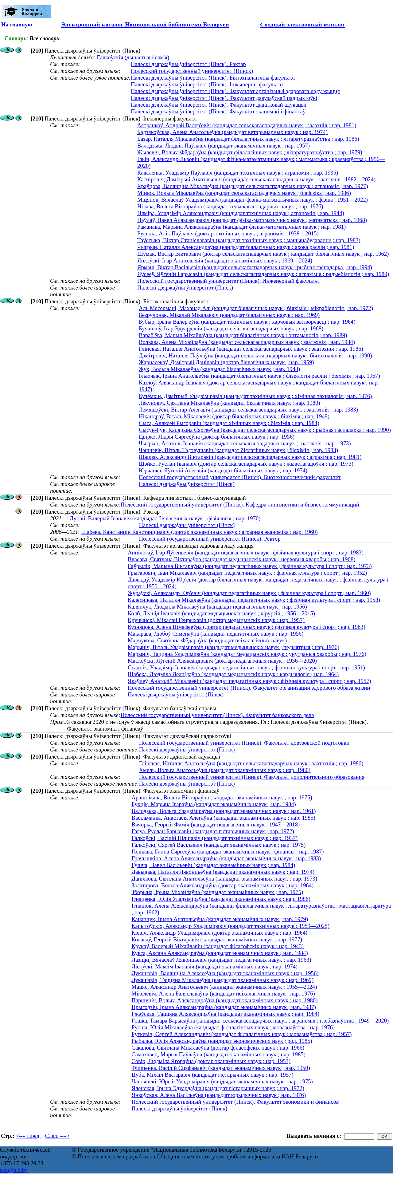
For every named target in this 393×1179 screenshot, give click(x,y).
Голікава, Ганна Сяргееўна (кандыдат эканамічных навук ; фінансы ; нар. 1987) (227, 851)
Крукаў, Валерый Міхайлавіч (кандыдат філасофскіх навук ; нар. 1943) (217, 946)
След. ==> (57, 1136)
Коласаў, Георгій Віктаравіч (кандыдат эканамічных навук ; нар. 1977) (216, 939)
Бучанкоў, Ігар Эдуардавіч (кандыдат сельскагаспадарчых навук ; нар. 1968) (231, 328)
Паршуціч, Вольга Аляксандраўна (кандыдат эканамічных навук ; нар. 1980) (224, 1000)
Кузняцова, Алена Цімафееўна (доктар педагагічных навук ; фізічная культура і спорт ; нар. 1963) (246, 627)
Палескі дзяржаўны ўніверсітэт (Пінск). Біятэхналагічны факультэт (213, 77)
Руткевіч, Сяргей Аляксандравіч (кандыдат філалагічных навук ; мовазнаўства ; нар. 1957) (241, 1034)
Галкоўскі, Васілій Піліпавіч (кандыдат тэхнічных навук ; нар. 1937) (214, 838)
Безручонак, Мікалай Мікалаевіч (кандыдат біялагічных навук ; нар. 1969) (229, 315)
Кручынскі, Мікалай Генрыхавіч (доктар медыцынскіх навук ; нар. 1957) (216, 620)
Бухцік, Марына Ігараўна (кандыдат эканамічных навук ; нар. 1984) (213, 804)
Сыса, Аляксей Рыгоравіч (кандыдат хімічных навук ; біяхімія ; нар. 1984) (229, 423)
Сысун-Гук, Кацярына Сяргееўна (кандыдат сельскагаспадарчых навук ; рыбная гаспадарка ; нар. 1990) (265, 430)
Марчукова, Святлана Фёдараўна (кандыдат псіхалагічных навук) (207, 640)
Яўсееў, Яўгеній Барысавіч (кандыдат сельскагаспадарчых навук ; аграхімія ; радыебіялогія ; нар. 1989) (263, 274)
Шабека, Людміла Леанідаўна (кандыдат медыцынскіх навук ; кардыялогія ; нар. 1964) (233, 674)
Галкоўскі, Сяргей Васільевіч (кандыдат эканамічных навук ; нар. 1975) (218, 845)
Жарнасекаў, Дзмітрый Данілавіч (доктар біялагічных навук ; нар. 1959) (226, 362)
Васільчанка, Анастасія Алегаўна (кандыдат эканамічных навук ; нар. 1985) (223, 817)
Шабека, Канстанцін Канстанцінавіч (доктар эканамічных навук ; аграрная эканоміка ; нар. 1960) (199, 532)
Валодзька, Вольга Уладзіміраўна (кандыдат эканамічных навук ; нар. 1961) (223, 811)
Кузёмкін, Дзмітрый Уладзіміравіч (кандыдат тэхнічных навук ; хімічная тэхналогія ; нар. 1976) (255, 396)
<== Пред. (28, 1136)
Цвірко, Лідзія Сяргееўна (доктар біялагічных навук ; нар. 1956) (216, 436)
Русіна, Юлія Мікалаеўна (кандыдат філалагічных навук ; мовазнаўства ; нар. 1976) (233, 1027)
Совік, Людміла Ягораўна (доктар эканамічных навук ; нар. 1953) (210, 1061)
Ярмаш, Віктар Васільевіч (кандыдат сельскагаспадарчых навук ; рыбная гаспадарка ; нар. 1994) (254, 267)
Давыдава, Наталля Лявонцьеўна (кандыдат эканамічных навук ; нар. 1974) (222, 872)
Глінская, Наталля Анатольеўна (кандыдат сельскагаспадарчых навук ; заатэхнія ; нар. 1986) (251, 348)
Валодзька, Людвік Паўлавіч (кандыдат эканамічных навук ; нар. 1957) (223, 145)
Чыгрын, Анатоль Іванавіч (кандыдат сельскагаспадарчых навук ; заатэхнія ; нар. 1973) (245, 443)
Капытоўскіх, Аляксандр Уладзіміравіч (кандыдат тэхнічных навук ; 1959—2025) (230, 926)
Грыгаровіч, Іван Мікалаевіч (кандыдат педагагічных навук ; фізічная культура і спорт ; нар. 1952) (247, 573)
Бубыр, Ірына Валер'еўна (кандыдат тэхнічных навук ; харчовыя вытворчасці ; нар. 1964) (247, 321)
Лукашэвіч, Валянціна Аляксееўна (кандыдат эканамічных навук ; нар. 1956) (224, 973)
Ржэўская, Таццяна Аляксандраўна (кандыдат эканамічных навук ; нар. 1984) (225, 1014)
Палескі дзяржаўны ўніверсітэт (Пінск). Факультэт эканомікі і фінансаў (218, 111)
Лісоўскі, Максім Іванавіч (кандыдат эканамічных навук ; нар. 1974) (214, 966)
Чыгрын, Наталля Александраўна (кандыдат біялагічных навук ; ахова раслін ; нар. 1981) (245, 247)
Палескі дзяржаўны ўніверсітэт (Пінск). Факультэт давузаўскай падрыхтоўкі (224, 98)
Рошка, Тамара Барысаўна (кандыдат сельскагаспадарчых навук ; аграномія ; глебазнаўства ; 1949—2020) (260, 1020)
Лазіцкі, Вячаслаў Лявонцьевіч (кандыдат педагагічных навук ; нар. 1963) (221, 959)
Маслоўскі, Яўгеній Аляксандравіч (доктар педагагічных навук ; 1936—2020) (222, 660)
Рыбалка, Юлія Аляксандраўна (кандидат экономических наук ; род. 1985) (221, 1041)
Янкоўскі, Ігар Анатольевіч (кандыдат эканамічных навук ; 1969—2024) (224, 260)
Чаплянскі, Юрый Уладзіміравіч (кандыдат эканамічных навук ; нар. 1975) (222, 1081)
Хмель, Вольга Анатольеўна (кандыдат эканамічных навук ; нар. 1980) (225, 770)
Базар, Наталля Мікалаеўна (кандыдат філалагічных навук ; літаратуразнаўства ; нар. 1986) (248, 139)
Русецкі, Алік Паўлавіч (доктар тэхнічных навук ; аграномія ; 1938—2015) (228, 233)
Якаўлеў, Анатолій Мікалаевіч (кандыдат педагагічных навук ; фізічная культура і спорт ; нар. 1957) (249, 681)
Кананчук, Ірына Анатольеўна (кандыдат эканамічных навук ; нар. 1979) (219, 919)
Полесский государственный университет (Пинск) (192, 71)
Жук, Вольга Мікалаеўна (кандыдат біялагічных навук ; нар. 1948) (219, 369)
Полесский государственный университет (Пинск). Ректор (210, 538)
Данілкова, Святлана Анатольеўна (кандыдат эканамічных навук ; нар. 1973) (224, 878)
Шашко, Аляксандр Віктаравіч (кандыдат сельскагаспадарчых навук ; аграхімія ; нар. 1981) (250, 457)
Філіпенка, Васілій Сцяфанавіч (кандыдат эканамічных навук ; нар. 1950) (220, 1068)
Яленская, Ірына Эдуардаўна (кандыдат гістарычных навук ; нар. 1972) (217, 1088)
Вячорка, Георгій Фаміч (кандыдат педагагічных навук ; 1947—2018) (215, 824)
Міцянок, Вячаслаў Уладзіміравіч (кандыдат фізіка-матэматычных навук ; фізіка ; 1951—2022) (252, 199)
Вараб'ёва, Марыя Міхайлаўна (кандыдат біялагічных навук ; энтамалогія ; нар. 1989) (243, 335)
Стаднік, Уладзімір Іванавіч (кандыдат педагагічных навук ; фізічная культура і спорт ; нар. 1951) (246, 667)
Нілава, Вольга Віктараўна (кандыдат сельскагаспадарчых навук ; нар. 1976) (230, 206)
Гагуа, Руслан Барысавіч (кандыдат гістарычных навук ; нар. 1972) (212, 831)
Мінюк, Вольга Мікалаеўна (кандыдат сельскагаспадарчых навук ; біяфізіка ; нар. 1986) (244, 193)
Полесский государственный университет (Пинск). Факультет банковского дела (217, 715)
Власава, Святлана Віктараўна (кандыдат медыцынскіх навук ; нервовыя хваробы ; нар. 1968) (241, 559)
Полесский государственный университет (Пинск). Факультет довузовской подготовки (244, 742)
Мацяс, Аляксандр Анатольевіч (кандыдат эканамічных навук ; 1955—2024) (224, 987)
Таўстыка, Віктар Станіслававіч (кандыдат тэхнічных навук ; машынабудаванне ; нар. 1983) (248, 240)
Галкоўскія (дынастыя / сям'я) (133, 57)
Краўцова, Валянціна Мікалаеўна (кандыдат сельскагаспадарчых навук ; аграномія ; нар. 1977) (252, 186)
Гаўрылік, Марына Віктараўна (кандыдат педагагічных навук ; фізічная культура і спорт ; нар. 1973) (250, 566)
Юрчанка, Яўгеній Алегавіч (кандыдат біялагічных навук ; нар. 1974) (223, 470)
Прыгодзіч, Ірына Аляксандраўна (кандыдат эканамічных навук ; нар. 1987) (223, 1007)
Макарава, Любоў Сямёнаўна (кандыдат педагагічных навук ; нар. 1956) (215, 633)
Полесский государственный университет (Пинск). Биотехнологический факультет (239, 477)
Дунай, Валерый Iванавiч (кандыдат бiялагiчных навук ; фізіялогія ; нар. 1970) (165, 518)
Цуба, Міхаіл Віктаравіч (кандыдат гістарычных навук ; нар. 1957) (212, 1074)
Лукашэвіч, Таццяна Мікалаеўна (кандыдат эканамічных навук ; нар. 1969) (222, 980)
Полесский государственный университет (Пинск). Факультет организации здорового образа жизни (249, 687)
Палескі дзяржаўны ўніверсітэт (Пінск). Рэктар (188, 64)
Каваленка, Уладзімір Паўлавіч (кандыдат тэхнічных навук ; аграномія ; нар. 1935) (237, 172)
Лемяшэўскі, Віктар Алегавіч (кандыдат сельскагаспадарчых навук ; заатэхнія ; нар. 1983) (248, 409)
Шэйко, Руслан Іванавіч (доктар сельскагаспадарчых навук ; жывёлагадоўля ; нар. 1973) (246, 463)
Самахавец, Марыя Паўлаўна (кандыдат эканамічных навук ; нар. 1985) (218, 1054)
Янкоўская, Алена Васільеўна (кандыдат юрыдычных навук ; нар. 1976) (218, 1095)
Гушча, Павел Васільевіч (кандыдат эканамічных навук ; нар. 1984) (213, 865)
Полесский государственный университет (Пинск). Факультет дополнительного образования (251, 777)
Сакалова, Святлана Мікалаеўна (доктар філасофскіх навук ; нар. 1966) (217, 1047)
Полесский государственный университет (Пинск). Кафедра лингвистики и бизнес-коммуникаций (239, 504)
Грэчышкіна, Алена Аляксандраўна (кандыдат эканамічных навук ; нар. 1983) (226, 858)
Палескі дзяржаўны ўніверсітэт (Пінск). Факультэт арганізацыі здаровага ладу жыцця (235, 91)
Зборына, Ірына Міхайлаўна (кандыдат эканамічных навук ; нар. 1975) (217, 892)
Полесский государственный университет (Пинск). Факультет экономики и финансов (235, 1101)
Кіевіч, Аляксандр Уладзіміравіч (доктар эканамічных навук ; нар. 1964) (219, 932)
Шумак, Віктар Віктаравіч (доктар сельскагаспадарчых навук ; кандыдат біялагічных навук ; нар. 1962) (263, 253)
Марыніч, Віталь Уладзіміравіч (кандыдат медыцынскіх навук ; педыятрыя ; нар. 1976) (233, 647)
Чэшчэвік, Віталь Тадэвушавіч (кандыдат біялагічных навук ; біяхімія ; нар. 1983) (238, 450)
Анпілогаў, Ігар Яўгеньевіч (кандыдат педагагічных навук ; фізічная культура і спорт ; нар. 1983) (246, 552)
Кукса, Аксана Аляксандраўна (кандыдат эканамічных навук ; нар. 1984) (219, 953)
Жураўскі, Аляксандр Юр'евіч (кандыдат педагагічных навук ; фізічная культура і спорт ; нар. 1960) (249, 593)
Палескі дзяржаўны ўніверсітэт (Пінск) (185, 287)
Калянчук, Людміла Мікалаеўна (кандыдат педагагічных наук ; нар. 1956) (217, 606)
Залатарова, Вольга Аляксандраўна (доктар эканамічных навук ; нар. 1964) (222, 885)
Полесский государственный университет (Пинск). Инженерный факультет (228, 281)
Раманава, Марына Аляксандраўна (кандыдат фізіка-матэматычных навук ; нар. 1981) (241, 226)
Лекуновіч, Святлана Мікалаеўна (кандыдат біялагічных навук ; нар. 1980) (229, 403)
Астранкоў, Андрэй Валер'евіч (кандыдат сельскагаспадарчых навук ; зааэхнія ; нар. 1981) (246, 125)
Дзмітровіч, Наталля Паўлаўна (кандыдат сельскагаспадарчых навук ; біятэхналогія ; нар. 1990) (255, 355)
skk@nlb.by (14, 1170)
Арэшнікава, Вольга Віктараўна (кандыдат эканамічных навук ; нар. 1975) (221, 797)
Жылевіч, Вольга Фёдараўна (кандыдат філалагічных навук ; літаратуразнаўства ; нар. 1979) (249, 152)
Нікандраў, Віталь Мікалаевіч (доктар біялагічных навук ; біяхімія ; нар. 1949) (234, 416)
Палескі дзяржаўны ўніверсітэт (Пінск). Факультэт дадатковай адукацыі (218, 104)
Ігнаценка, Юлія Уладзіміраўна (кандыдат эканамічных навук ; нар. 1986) (220, 899)
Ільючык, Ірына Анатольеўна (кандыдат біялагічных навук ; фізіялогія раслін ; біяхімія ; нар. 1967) (259, 376)
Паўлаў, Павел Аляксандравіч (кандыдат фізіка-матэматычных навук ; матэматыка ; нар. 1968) (252, 220)
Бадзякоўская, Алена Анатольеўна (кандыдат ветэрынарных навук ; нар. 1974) (232, 132)
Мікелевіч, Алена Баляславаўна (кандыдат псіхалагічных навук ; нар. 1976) (223, 993)
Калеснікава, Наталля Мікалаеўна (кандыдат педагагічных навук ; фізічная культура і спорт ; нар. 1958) (254, 600)
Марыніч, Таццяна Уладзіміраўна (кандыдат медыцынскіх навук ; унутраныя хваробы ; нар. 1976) (247, 654)
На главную (16, 24)
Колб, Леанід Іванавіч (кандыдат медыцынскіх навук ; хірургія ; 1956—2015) (221, 613)
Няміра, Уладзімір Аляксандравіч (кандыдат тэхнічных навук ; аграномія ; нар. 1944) (240, 213)
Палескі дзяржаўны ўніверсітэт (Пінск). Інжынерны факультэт (207, 84)
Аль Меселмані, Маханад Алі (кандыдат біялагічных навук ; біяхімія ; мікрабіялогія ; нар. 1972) (256, 308)
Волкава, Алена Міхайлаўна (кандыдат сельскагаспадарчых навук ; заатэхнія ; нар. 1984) (247, 342)
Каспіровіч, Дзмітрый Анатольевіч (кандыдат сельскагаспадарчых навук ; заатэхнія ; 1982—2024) (256, 179)
